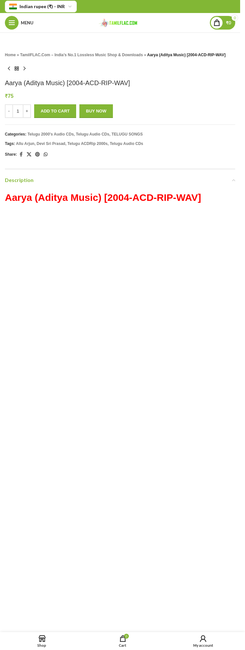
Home (10, 55)
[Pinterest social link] (37, 154)
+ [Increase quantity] (27, 111)
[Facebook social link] (21, 154)
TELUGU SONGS (127, 134)
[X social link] (29, 154)
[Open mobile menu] (19, 22)
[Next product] (24, 68)
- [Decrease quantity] (8, 111)
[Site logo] (120, 22)
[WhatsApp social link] (45, 154)
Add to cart (55, 111)
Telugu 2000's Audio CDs (50, 134)
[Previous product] (9, 68)
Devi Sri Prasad (51, 143)
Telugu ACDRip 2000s (87, 143)
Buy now (96, 111)
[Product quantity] (18, 111)
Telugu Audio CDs (92, 134)
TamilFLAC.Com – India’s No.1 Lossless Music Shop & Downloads (81, 55)
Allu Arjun (25, 143)
